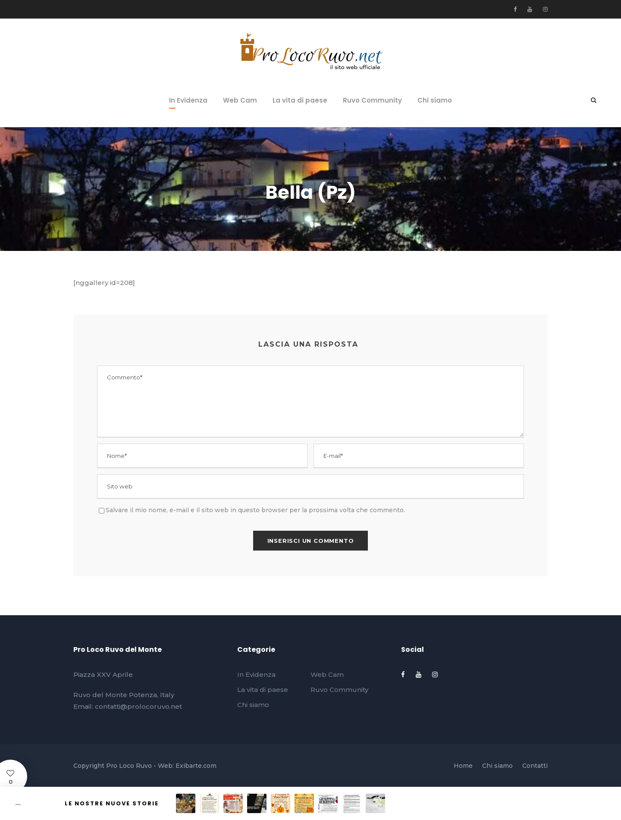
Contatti (535, 766)
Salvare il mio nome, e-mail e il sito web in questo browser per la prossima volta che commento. (255, 510)
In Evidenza (188, 100)
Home (463, 766)
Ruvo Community (372, 100)
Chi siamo (434, 100)
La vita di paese (300, 100)
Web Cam (240, 100)
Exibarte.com (196, 766)
